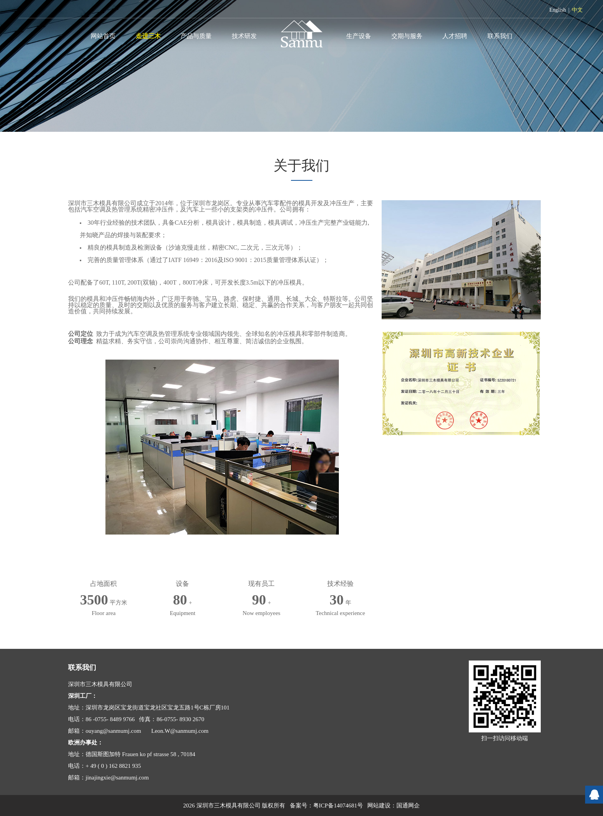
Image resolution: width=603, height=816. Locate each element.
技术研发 (244, 36)
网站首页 (103, 36)
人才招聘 (454, 36)
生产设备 (358, 36)
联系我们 (499, 36)
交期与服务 (406, 36)
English (557, 10)
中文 (577, 10)
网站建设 (379, 805)
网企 (414, 805)
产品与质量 (196, 36)
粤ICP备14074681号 (338, 805)
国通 (402, 805)
